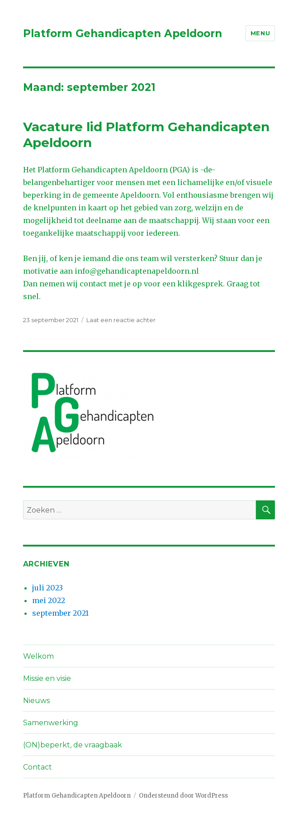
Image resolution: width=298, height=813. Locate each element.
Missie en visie (47, 678)
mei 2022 (48, 600)
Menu (260, 33)
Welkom (38, 656)
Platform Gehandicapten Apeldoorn (122, 33)
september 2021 (60, 613)
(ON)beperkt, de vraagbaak (72, 745)
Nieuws (36, 700)
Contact (37, 767)
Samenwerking (50, 722)
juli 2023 (47, 587)
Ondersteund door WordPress (183, 795)
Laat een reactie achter (121, 319)
